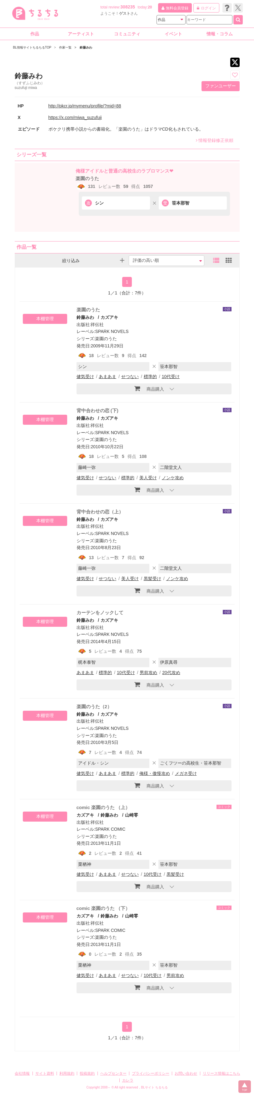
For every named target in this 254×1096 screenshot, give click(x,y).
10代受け (171, 376)
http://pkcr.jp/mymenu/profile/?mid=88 (84, 105)
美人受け (148, 477)
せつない (130, 376)
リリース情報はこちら (221, 1073)
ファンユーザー (220, 85)
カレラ (127, 1080)
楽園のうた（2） (94, 706)
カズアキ (109, 317)
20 (150, 7)
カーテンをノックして (100, 612)
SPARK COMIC (110, 829)
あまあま (107, 376)
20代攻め (171, 672)
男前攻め (148, 672)
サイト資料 (44, 1073)
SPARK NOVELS (111, 331)
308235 (127, 6)
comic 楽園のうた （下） (103, 908)
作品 (34, 33)
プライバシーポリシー (150, 1073)
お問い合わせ (186, 1073)
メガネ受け (186, 773)
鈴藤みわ (85, 317)
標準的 (150, 376)
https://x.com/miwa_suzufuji (75, 117)
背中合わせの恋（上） (100, 511)
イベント (173, 33)
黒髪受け (152, 578)
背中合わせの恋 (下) (97, 410)
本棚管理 (45, 318)
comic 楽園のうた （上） (103, 807)
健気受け (85, 376)
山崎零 (131, 815)
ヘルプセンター (113, 1073)
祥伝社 (97, 324)
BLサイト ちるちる (154, 1087)
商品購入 (149, 388)
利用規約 (66, 1073)
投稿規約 (87, 1073)
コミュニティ (127, 33)
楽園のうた (87, 178)
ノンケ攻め (173, 477)
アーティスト (81, 33)
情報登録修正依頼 (214, 140)
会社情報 (22, 1073)
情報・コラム (220, 33)
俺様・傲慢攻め (154, 773)
